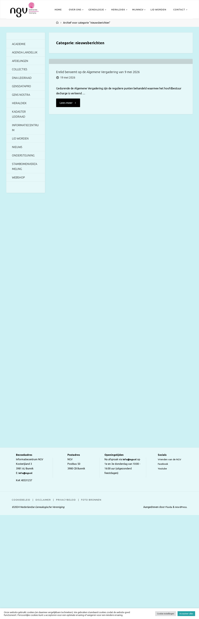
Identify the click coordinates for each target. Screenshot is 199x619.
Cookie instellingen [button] (165, 613)
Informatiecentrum (25, 128)
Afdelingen (20, 61)
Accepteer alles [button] (186, 613)
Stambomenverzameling (25, 167)
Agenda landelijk (25, 52)
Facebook (162, 567)
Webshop (18, 178)
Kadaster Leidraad (19, 114)
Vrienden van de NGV (169, 563)
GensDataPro (21, 86)
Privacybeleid (66, 604)
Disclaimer (43, 604)
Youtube (162, 572)
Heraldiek (19, 103)
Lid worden (20, 139)
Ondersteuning (23, 156)
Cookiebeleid (21, 604)
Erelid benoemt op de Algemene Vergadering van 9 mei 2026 (98, 98)
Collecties (19, 69)
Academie (19, 43)
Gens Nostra (21, 95)
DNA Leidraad (22, 78)
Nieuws (17, 147)
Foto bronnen (91, 604)
